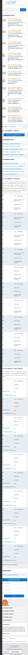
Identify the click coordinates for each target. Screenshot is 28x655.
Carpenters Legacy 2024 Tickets (10, 574)
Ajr (20, 126)
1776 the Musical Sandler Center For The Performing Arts (14, 171)
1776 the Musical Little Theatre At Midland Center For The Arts (14, 166)
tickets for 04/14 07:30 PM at (15, 109)
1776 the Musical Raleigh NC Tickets (11, 152)
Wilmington (16, 274)
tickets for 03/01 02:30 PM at (15, 57)
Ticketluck (10, 2)
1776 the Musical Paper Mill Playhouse (11, 169)
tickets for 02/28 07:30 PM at (15, 45)
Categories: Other (7, 617)
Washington (16, 324)
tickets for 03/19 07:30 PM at (15, 81)
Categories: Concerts (8, 611)
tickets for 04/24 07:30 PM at (15, 118)
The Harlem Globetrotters (11, 126)
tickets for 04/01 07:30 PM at (15, 101)
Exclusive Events (7, 620)
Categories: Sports (8, 608)
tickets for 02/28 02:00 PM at (15, 34)
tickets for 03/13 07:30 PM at (15, 66)
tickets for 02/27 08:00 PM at (15, 22)
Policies (20, 649)
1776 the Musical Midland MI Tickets (11, 143)
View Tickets (25, 23)
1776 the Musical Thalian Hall (9, 174)
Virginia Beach (17, 204)
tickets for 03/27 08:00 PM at (15, 91)
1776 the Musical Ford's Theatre (10, 163)
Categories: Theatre (8, 614)
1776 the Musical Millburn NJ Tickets (11, 146)
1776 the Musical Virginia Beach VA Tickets (13, 154)
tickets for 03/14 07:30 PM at (15, 73)
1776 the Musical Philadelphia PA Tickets (12, 149)
